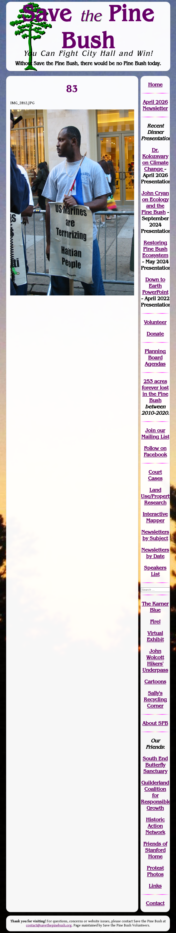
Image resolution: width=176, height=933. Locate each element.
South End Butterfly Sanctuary (155, 764)
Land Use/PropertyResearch (156, 496)
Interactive (155, 514)
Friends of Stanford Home (155, 850)
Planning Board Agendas (155, 357)
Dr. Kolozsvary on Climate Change (155, 159)
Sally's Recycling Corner (155, 699)
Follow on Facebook (155, 451)
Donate (155, 334)
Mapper (155, 520)
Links (155, 886)
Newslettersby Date (155, 553)
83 (72, 88)
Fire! (155, 621)
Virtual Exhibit (155, 636)
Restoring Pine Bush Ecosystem (155, 248)
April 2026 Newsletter (155, 105)
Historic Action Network (155, 825)
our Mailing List (155, 433)
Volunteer (155, 322)
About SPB (155, 723)
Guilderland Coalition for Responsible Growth (156, 795)
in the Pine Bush (155, 393)
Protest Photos (155, 871)
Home (155, 84)
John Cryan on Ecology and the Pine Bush (155, 202)
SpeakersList (155, 571)
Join (150, 430)
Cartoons (155, 681)
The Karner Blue (155, 606)
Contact (155, 903)
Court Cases (155, 475)
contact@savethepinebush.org (49, 925)
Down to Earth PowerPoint (155, 285)
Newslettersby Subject (155, 535)
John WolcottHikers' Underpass (155, 660)
